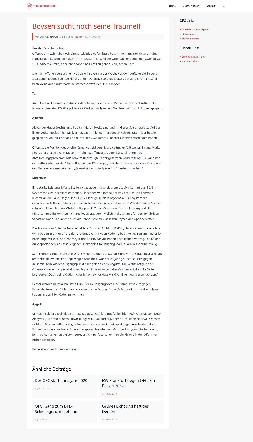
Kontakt (210, 5)
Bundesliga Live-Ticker (192, 56)
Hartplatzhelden (189, 61)
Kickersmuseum (189, 38)
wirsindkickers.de (49, 36)
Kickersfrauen (188, 34)
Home (172, 5)
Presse (78, 36)
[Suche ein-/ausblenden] (222, 5)
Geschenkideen (191, 5)
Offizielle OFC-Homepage (194, 29)
